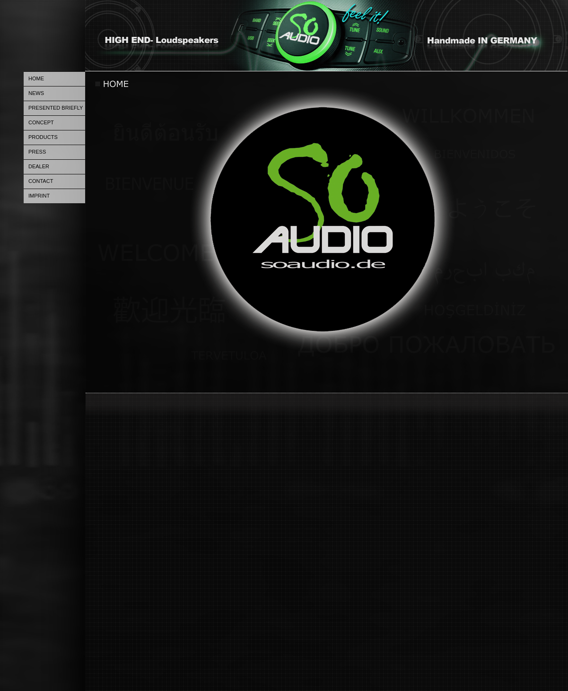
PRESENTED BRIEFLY (55, 108)
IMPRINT (39, 196)
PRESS (37, 152)
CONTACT (40, 181)
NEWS (36, 93)
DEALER (38, 166)
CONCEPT (41, 122)
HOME (36, 78)
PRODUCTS (43, 137)
